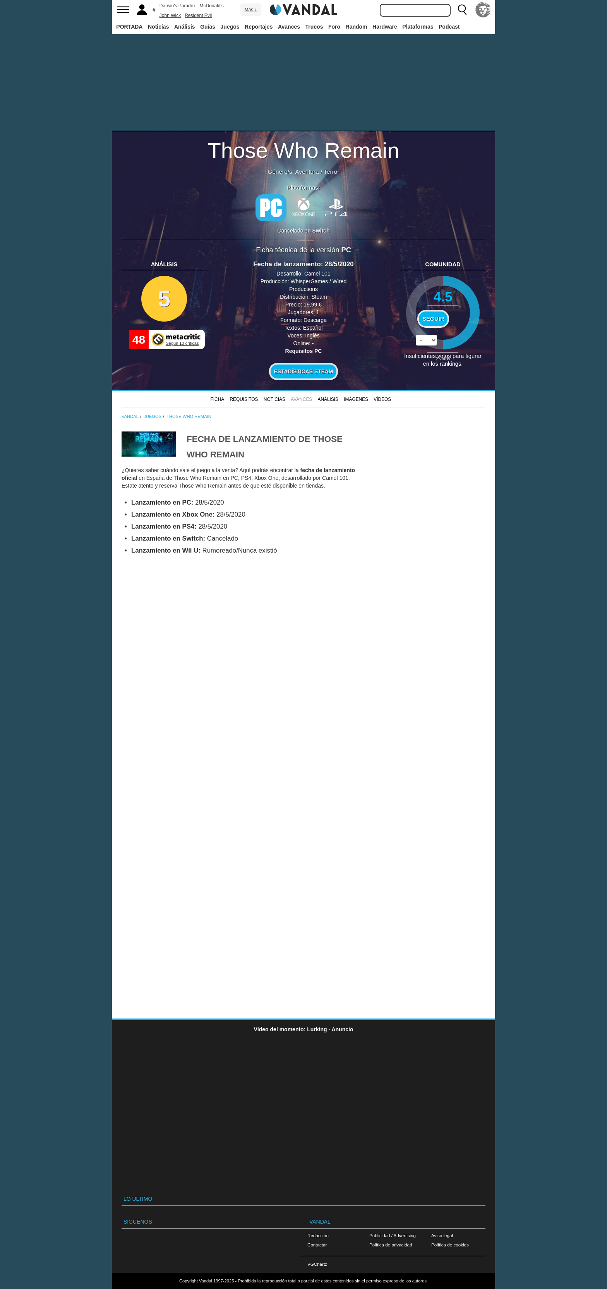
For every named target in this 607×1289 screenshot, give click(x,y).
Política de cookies (450, 1244)
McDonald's (211, 6)
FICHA (217, 399)
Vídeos (382, 399)
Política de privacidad (390, 1244)
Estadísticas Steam (303, 371)
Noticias (158, 27)
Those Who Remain (304, 150)
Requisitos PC (303, 351)
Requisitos (244, 399)
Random (356, 27)
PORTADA (129, 27)
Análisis (184, 27)
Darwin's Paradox (177, 6)
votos (443, 358)
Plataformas (417, 27)
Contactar (317, 1244)
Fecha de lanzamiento (287, 264)
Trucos (314, 27)
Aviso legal (442, 1235)
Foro (334, 27)
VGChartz (317, 1264)
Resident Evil (198, 15)
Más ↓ (250, 9)
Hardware (384, 27)
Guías (207, 27)
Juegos (230, 27)
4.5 (442, 296)
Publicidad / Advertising (392, 1235)
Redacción (318, 1235)
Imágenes (356, 399)
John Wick (170, 15)
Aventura (307, 171)
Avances (289, 27)
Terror (331, 171)
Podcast (449, 27)
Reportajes (259, 27)
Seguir (433, 319)
